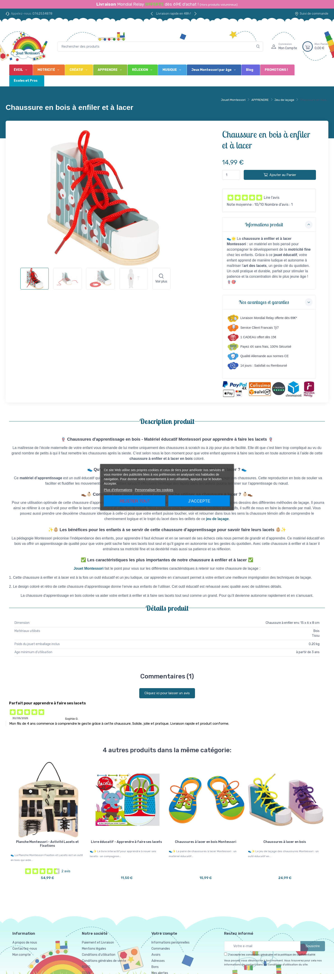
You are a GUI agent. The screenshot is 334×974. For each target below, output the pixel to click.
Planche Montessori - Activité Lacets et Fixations (47, 844)
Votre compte (164, 933)
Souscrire (313, 946)
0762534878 (42, 14)
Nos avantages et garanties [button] (276, 302)
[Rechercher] (258, 47)
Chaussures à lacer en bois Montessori (205, 842)
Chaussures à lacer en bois (284, 842)
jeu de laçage (217, 519)
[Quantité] (231, 175)
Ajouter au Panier (280, 175)
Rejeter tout (135, 501)
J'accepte (199, 501)
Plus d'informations (118, 489)
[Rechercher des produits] (160, 47)
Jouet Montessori (233, 100)
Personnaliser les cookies (154, 489)
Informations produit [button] (279, 225)
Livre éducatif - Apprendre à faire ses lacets (126, 842)
